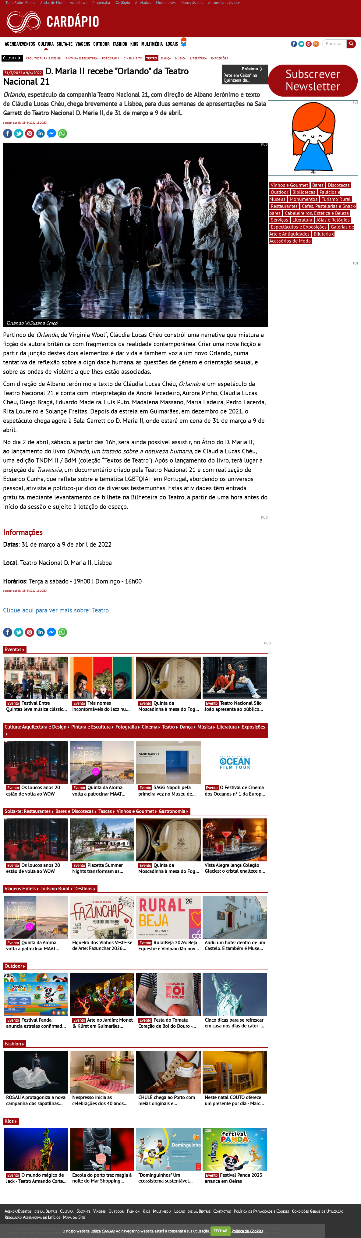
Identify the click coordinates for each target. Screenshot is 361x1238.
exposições (219, 58)
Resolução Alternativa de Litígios (32, 1217)
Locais (172, 43)
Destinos (85, 888)
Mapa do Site (74, 1217)
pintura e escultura (81, 58)
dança (166, 58)
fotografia (110, 58)
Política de (247, 1230)
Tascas (106, 811)
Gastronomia (174, 811)
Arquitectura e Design (46, 727)
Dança (188, 727)
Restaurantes (39, 811)
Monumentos (303, 199)
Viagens (83, 43)
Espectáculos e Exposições (299, 227)
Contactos (222, 1211)
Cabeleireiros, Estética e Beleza (317, 213)
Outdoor (101, 43)
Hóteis (30, 888)
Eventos (15, 649)
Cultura (46, 43)
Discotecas (339, 185)
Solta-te (65, 43)
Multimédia (152, 43)
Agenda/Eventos (20, 43)
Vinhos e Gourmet (137, 811)
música (180, 58)
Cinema (151, 727)
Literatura (228, 727)
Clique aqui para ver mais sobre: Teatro (56, 610)
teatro (151, 58)
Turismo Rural (57, 888)
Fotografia (127, 727)
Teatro (170, 727)
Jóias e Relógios (333, 220)
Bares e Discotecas (76, 811)
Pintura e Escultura (92, 727)
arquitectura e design (43, 58)
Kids (134, 43)
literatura (198, 58)
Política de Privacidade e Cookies (261, 1211)
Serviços (279, 220)
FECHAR (221, 1230)
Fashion (120, 43)
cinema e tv (133, 58)
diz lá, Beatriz (45, 1211)
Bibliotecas (303, 192)
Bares (318, 185)
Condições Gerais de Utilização (317, 1211)
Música (206, 727)
